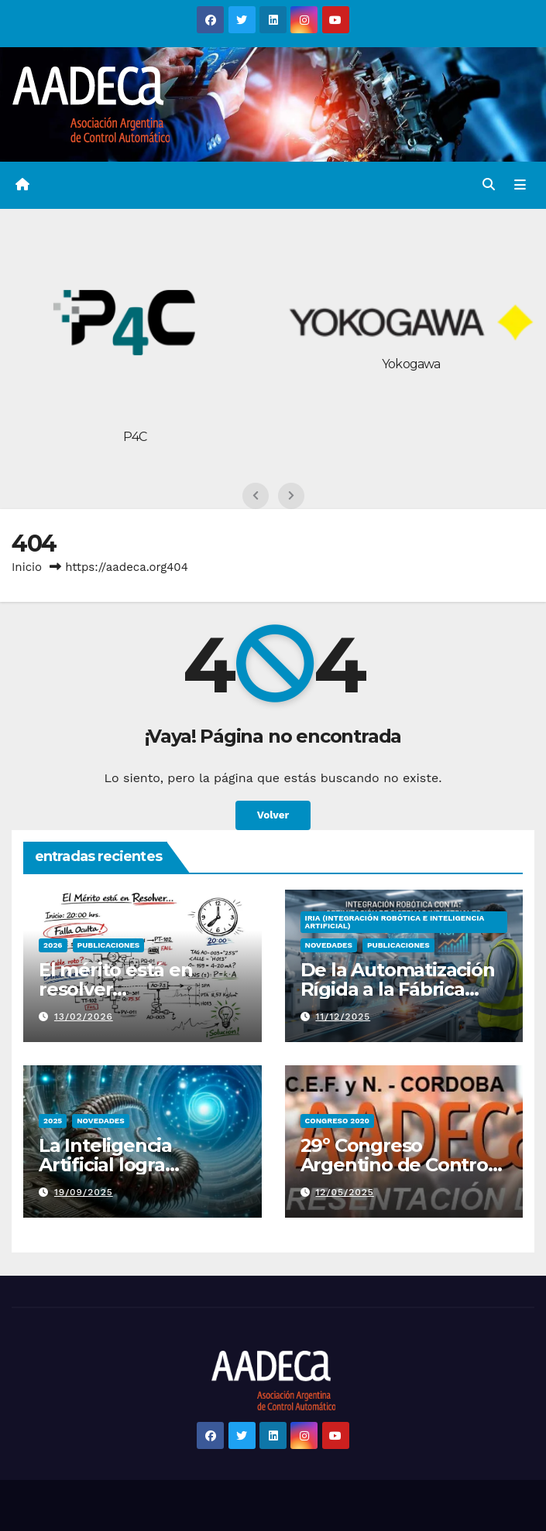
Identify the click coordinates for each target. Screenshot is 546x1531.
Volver (272, 815)
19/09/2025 (83, 1192)
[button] (488, 184)
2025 (52, 1120)
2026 (53, 945)
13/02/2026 (83, 1016)
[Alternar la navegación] (520, 186)
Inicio (27, 567)
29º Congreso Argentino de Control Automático (396, 1164)
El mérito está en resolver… (116, 979)
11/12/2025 (342, 1016)
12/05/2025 (344, 1192)
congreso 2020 (337, 1120)
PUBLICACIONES (108, 945)
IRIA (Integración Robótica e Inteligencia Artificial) (395, 922)
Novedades (328, 945)
